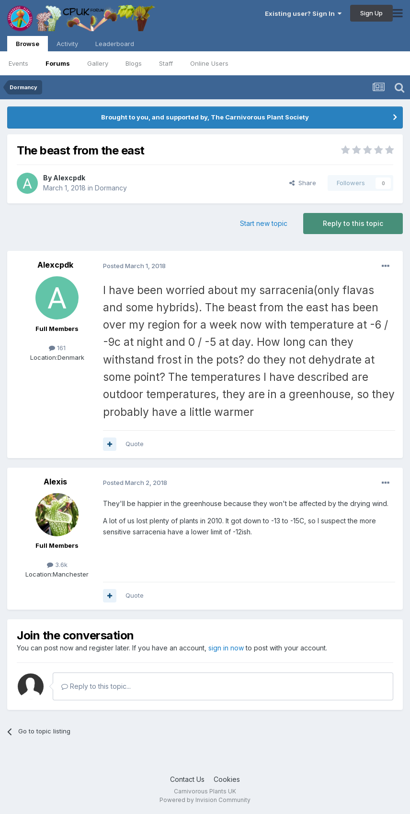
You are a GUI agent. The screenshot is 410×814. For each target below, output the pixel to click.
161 (57, 348)
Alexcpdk (69, 178)
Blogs (133, 63)
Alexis (55, 481)
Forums (58, 63)
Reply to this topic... (96, 686)
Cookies (227, 779)
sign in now (226, 648)
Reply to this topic (353, 223)
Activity (67, 43)
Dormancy (111, 188)
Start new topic (263, 223)
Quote (134, 444)
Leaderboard (114, 43)
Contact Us (187, 779)
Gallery (97, 63)
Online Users (209, 63)
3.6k (57, 564)
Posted (134, 266)
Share (302, 183)
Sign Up (371, 13)
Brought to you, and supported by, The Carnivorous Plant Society (205, 117)
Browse (27, 45)
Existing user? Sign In (303, 13)
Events (18, 63)
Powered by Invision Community (205, 799)
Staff (166, 63)
